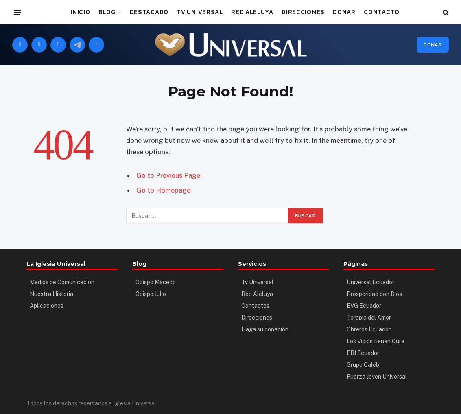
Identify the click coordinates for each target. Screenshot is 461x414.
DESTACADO (149, 12)
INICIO (80, 12)
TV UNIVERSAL (200, 12)
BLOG (107, 12)
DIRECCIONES (303, 12)
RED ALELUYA (252, 12)
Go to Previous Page (168, 175)
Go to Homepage (163, 190)
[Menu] (17, 12)
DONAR (344, 12)
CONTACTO (382, 12)
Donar (433, 45)
